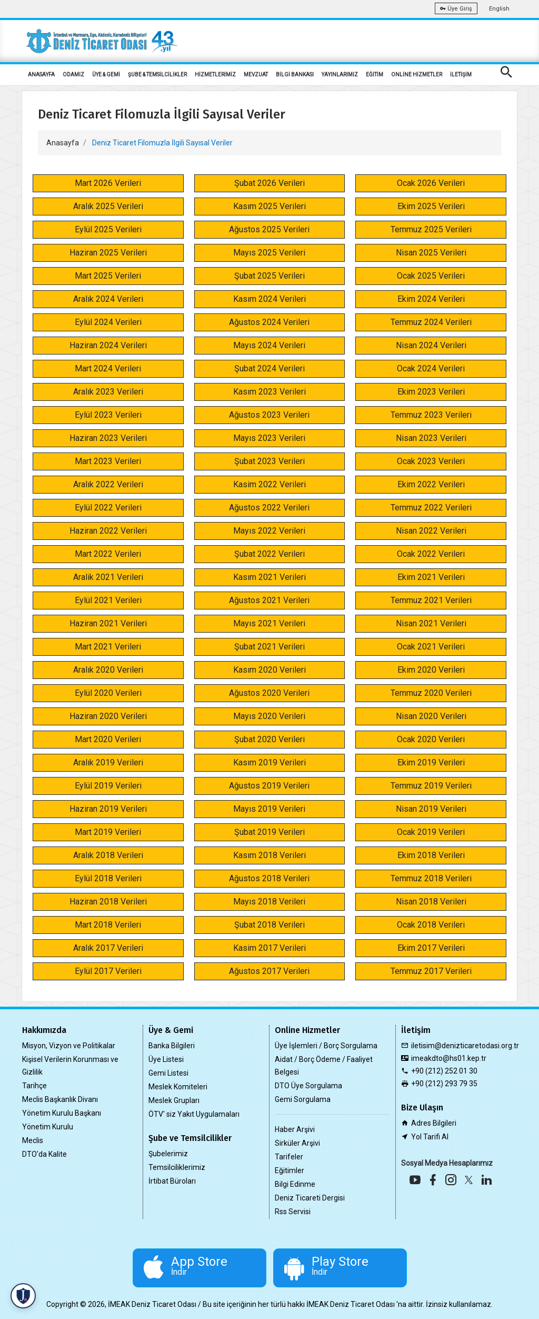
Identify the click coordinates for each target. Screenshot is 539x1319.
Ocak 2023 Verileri (431, 461)
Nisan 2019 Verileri (431, 809)
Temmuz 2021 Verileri (431, 600)
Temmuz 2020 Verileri (431, 693)
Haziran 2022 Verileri (108, 531)
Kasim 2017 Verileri (269, 948)
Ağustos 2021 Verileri (269, 600)
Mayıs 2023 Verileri (269, 438)
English (499, 8)
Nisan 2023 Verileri (431, 438)
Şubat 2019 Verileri (269, 832)
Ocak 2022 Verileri (431, 554)
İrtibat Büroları (172, 1181)
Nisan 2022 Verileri (431, 531)
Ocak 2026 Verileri (431, 183)
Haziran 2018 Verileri (108, 902)
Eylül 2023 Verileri (108, 415)
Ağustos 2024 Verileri (269, 322)
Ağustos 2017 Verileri (269, 971)
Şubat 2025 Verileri (269, 276)
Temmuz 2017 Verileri (431, 971)
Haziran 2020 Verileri (108, 716)
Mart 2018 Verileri (108, 925)
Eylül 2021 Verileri (108, 600)
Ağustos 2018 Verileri (269, 878)
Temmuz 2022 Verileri (431, 508)
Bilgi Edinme (295, 1184)
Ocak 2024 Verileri (431, 368)
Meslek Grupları (173, 1100)
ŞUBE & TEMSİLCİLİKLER (157, 74)
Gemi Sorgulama (303, 1099)
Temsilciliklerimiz (176, 1167)
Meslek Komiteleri (177, 1086)
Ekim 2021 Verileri (431, 577)
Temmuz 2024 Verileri (431, 322)
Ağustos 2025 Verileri (269, 229)
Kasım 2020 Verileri (269, 670)
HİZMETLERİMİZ (215, 74)
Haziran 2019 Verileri (108, 809)
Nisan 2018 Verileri (431, 902)
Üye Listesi (166, 1059)
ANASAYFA (41, 74)
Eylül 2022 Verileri (108, 508)
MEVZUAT (256, 74)
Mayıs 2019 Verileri (269, 809)
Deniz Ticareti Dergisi (310, 1198)
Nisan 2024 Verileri (431, 345)
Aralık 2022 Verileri (108, 484)
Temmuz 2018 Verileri (431, 878)
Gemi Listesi (168, 1073)
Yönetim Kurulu (47, 1127)
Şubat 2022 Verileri (269, 554)
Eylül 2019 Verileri (108, 786)
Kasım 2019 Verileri (269, 762)
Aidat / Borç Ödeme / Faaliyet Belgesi (324, 1065)
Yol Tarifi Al (429, 1137)
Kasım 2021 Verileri (269, 577)
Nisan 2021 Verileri (431, 623)
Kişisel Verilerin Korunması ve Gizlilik (70, 1065)
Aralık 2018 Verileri (108, 855)
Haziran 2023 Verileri (108, 438)
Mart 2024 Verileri (108, 368)
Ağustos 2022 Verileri (269, 508)
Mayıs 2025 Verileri (269, 253)
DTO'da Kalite (44, 1154)
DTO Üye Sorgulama (308, 1085)
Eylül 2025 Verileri (108, 229)
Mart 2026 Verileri (108, 183)
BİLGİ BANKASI (295, 74)
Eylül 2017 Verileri (108, 971)
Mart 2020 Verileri (108, 739)
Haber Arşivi (295, 1129)
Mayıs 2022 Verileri (269, 531)
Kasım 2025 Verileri (269, 206)
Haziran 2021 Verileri (108, 623)
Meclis (32, 1140)
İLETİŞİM (461, 74)
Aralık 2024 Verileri (108, 299)
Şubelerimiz (168, 1153)
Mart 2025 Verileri (108, 276)
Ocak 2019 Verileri (431, 832)
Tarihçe (34, 1085)
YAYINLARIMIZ (340, 74)
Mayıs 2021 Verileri (269, 623)
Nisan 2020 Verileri (431, 716)
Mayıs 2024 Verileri (269, 345)
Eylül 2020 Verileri (108, 693)
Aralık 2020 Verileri (108, 670)
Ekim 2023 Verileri (431, 392)
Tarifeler (289, 1157)
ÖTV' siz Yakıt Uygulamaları (193, 1114)
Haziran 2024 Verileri (108, 345)
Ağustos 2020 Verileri (269, 693)
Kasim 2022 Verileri (269, 484)
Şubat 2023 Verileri (269, 461)
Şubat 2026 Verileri (269, 183)
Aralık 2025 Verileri (108, 206)
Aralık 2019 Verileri (108, 762)
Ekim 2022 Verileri (431, 484)
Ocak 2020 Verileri (431, 739)
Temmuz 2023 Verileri (431, 415)
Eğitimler (289, 1170)
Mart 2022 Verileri (108, 554)
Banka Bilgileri (171, 1045)
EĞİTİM (374, 74)
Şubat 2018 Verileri (269, 925)
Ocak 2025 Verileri (431, 276)
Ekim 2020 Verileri (431, 670)
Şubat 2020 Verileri (269, 739)
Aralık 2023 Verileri (108, 392)
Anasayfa (62, 143)
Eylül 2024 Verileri (108, 322)
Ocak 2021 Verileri (431, 647)
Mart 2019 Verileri (108, 832)
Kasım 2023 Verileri (269, 392)
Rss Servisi (293, 1211)
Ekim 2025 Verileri (431, 206)
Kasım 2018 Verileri (269, 855)
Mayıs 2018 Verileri (269, 902)
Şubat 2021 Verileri (269, 647)
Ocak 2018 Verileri (431, 925)
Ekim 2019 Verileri (431, 762)
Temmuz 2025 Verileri (431, 229)
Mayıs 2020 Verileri (269, 716)
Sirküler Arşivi (297, 1143)
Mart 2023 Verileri (108, 461)
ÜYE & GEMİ (106, 74)
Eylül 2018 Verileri (108, 878)
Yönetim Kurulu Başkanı (61, 1113)
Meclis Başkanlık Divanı (60, 1099)
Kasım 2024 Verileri (269, 299)
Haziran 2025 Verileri (108, 253)
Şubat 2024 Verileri (269, 368)
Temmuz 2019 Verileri (431, 786)
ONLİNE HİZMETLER (416, 74)
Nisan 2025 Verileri (431, 253)
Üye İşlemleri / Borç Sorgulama (326, 1045)
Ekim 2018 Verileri (431, 855)
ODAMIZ (73, 74)
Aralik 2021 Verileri (108, 577)
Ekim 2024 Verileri (431, 299)
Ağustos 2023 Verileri (269, 415)
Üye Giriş (456, 8)
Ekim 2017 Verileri (431, 948)
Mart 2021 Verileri (108, 647)
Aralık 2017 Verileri (108, 948)
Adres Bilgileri (433, 1123)
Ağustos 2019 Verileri (269, 786)
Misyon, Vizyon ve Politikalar (68, 1045)
